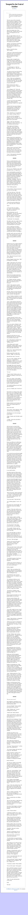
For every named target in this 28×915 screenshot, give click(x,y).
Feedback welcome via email (13, 888)
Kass (15, 8)
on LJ (15, 890)
